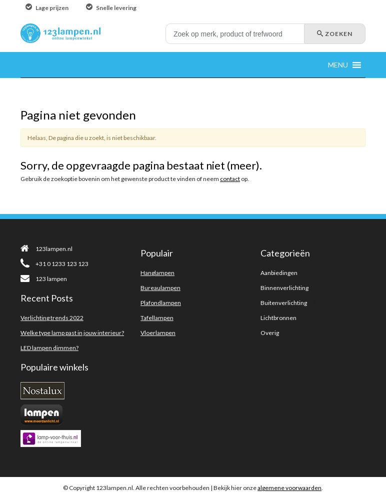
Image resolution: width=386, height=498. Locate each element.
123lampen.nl (46, 248)
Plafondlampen (160, 302)
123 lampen (43, 278)
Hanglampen (157, 272)
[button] (338, 65)
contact (230, 178)
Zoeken (334, 34)
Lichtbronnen (278, 318)
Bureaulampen (160, 288)
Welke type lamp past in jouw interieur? (72, 332)
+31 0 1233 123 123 (54, 264)
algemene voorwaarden (290, 488)
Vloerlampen (158, 332)
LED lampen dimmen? (49, 348)
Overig (269, 332)
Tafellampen (157, 318)
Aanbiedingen (279, 272)
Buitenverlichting (283, 302)
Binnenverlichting (284, 288)
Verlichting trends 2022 (52, 318)
